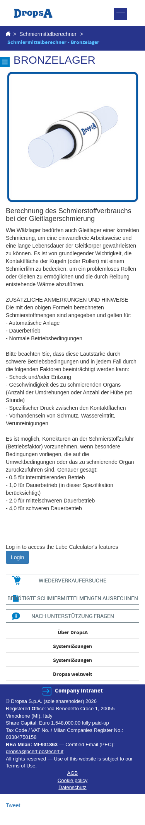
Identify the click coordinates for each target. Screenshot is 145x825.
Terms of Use (21, 766)
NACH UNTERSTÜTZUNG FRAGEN (72, 616)
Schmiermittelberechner (48, 34)
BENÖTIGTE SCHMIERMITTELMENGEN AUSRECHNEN (72, 598)
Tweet (13, 805)
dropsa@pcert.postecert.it (34, 751)
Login (17, 557)
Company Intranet (79, 691)
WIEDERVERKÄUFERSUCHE (72, 580)
